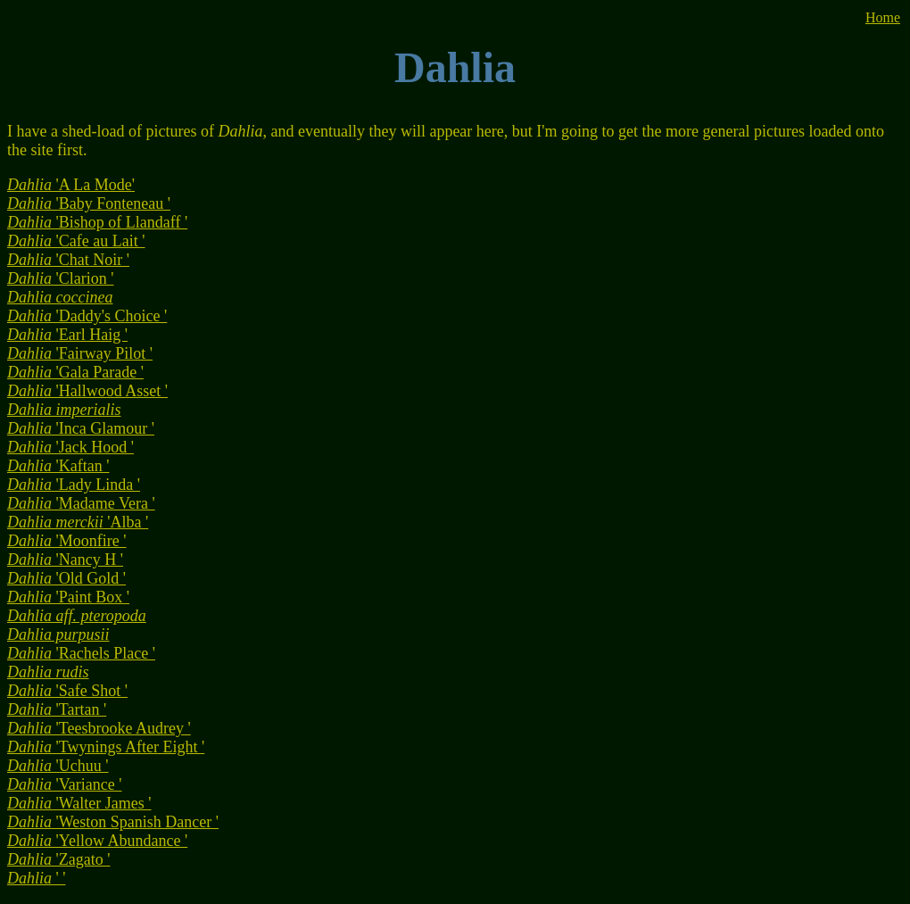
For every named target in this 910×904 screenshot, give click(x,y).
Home (882, 17)
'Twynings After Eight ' (105, 747)
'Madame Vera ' (81, 503)
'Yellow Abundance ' (97, 841)
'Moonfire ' (67, 541)
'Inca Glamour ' (80, 428)
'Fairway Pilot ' (80, 353)
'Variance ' (64, 784)
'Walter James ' (79, 803)
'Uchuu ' (58, 766)
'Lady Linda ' (73, 484)
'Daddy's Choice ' (87, 316)
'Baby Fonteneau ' (88, 203)
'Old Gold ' (66, 578)
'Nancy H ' (65, 559)
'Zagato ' (58, 859)
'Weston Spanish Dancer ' (113, 822)
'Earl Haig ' (67, 335)
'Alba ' (77, 522)
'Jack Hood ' (70, 447)
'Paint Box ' (68, 597)
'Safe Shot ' (67, 691)
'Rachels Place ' (81, 653)
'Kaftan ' (58, 466)
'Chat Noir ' (68, 260)
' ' (36, 878)
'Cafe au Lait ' (76, 241)
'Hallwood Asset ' (87, 391)
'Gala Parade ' (75, 372)
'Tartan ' (56, 709)
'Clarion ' (60, 278)
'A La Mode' (71, 185)
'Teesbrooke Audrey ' (99, 728)
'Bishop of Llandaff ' (97, 222)
